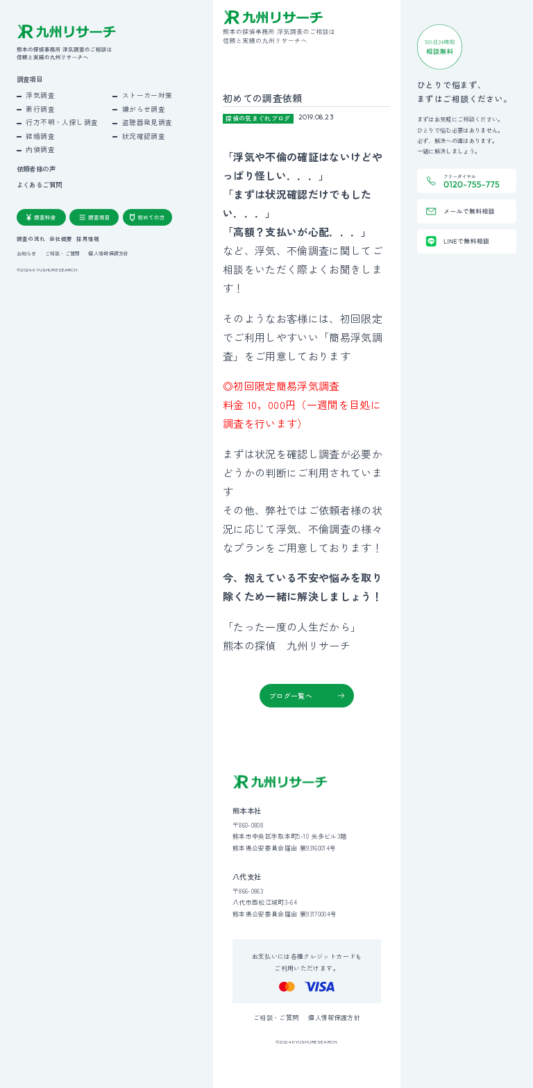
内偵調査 (40, 149)
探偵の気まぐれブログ (258, 118)
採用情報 (87, 239)
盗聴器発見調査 (147, 122)
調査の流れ (31, 239)
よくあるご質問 (39, 185)
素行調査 (40, 109)
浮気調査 (40, 95)
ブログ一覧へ (290, 696)
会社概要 (60, 239)
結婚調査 (40, 136)
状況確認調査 (143, 136)
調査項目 (30, 79)
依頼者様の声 (36, 169)
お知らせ (27, 253)
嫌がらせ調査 (143, 109)
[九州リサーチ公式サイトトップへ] (280, 782)
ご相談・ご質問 (63, 253)
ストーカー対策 (147, 95)
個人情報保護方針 (108, 253)
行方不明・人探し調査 (62, 122)
